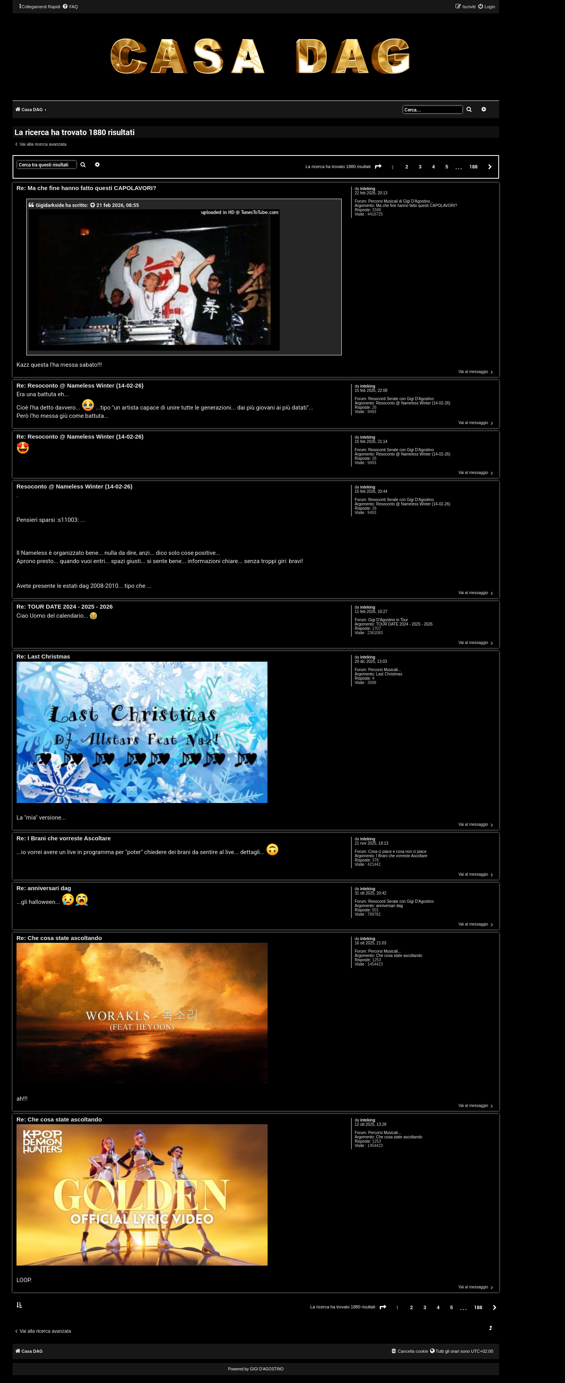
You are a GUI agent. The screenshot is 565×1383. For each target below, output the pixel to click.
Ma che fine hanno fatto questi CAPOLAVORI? (416, 205)
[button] (378, 167)
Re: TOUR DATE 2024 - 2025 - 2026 (64, 607)
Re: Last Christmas (43, 657)
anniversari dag (389, 906)
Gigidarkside (50, 205)
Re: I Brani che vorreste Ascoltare (63, 839)
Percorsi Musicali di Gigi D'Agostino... (400, 201)
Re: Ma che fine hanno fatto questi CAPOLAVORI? (86, 188)
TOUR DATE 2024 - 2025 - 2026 (404, 624)
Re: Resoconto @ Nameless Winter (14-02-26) (80, 386)
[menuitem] (70, 6)
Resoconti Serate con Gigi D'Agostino (401, 399)
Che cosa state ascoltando (399, 955)
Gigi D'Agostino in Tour (388, 620)
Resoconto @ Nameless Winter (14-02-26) (413, 403)
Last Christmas (389, 674)
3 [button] (420, 166)
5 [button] (446, 166)
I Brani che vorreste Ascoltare (401, 856)
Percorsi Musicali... (384, 670)
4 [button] (433, 166)
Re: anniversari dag (43, 888)
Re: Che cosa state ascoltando (59, 938)
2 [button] (406, 166)
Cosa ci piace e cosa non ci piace (397, 851)
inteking (367, 189)
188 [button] (473, 166)
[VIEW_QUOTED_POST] (93, 205)
